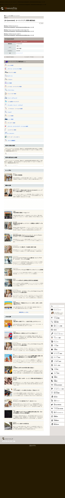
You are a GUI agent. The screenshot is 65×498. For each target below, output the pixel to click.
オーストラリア (19, 53)
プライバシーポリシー (12, 476)
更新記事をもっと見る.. (24, 337)
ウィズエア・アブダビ (29, 56)
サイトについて (5, 476)
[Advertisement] (24, 175)
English (42, 23)
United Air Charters (10, 56)
